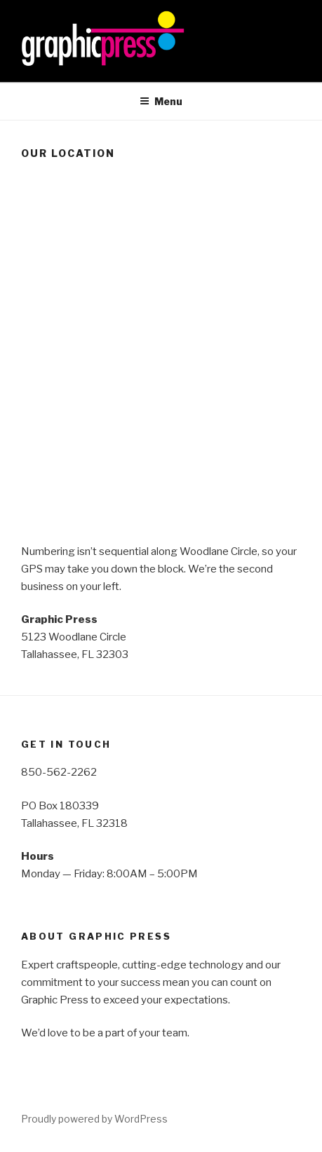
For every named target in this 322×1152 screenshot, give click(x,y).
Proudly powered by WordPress (94, 1119)
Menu (161, 101)
